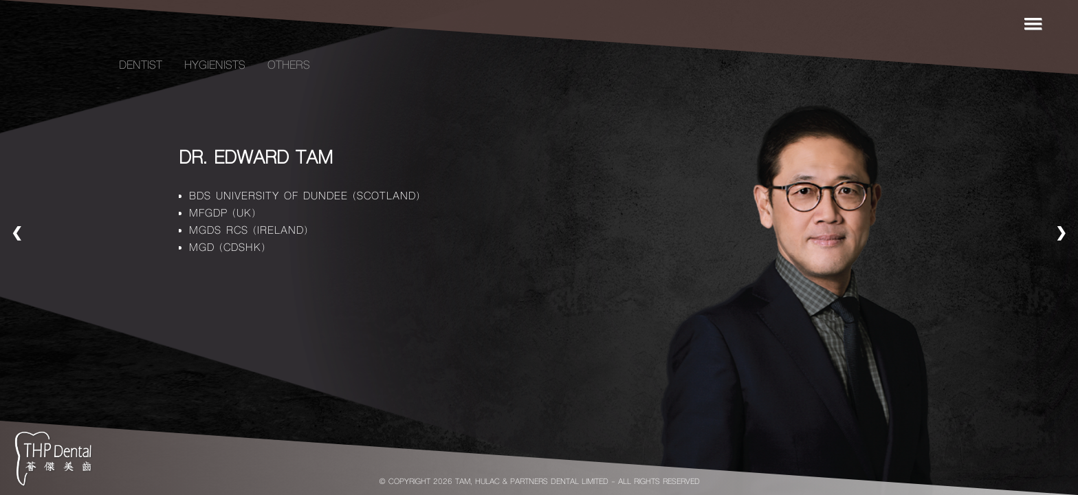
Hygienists (214, 66)
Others (288, 66)
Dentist (140, 66)
